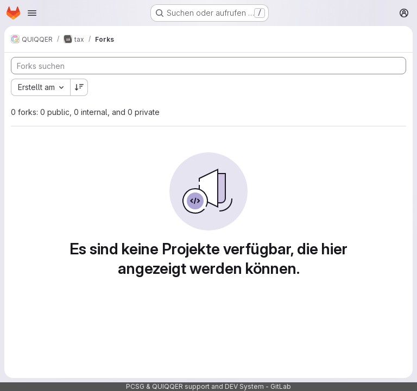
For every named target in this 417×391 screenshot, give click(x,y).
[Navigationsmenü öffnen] (32, 13)
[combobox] (40, 87)
